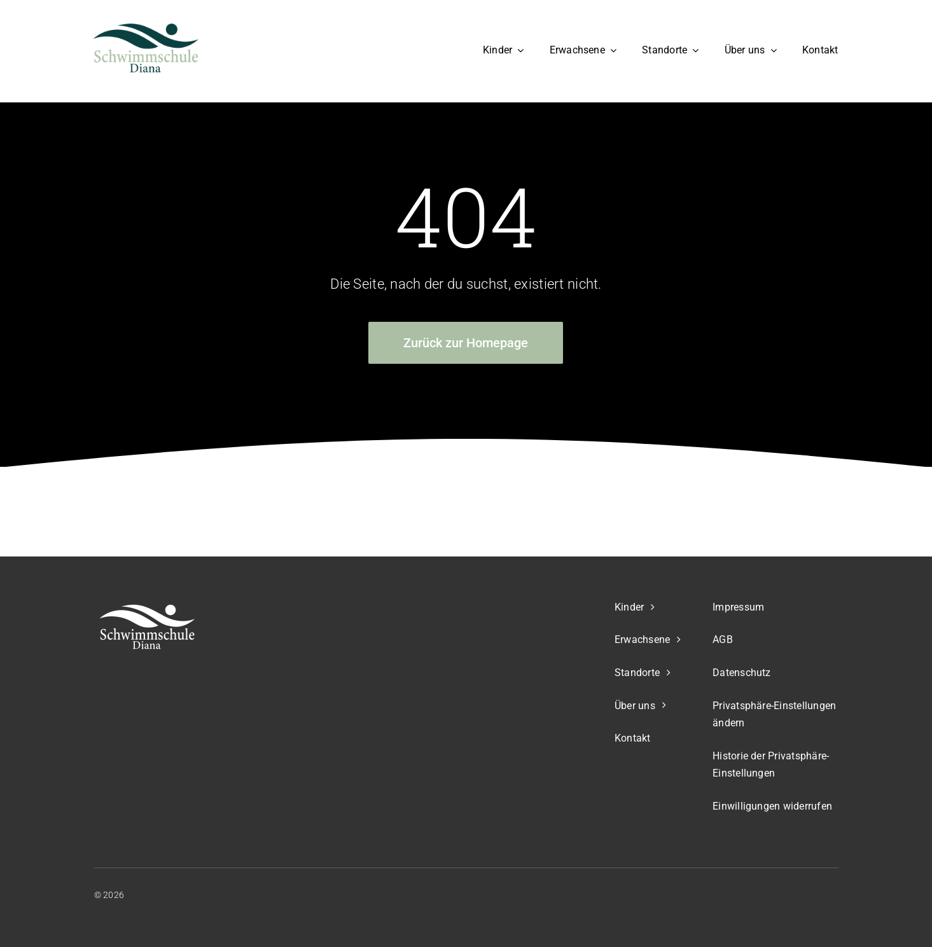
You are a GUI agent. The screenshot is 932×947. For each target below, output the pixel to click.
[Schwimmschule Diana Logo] (146, 29)
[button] (775, 715)
